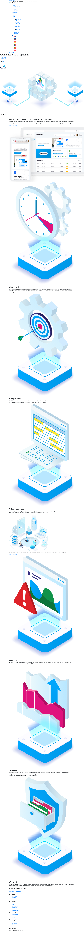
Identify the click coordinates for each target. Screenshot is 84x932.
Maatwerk (18, 29)
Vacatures (16, 33)
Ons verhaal (16, 32)
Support (13, 16)
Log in (10, 0)
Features (16, 8)
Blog (17, 28)
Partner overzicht (20, 19)
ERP (12, 903)
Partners (16, 18)
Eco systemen (15, 906)
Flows (15, 9)
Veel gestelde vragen (20, 25)
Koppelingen (14, 12)
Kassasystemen (15, 910)
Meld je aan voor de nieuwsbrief (16, 930)
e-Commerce (14, 907)
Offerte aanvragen (13, 125)
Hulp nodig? (16, 22)
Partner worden (19, 20)
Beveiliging (16, 10)
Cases (13, 13)
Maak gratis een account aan (15, 891)
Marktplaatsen (15, 909)
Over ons (13, 30)
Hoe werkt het (17, 6)
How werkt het (15, 914)
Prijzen (13, 15)
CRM (13, 904)
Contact (13, 0)
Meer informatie (17, 26)
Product (13, 5)
